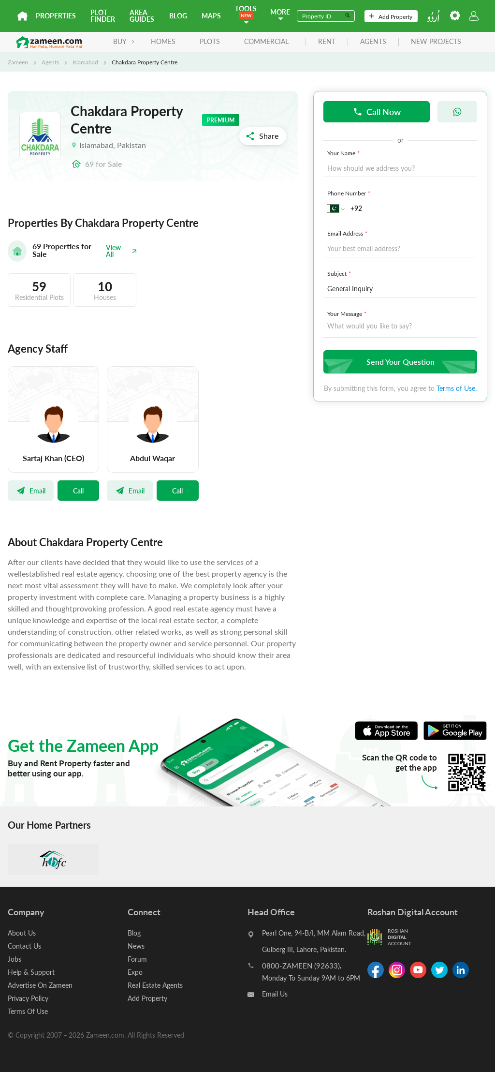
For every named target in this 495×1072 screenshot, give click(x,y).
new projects (436, 42)
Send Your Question (399, 361)
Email (30, 490)
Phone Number (349, 193)
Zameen (18, 62)
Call (78, 490)
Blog (178, 15)
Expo (135, 972)
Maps (211, 15)
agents (373, 42)
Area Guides (142, 16)
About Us (22, 933)
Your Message (347, 313)
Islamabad (85, 62)
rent (326, 42)
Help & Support (31, 972)
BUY (124, 41)
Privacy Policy (28, 998)
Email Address (348, 233)
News (136, 946)
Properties (56, 15)
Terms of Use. (457, 388)
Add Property (390, 16)
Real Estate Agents (155, 985)
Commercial (266, 41)
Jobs (14, 959)
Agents (50, 62)
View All (121, 251)
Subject (340, 273)
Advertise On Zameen (40, 985)
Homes (163, 41)
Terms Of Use (28, 1011)
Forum (137, 959)
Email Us (275, 993)
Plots (210, 41)
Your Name (344, 153)
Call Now (377, 111)
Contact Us (24, 946)
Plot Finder (102, 16)
